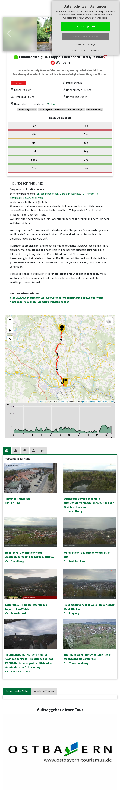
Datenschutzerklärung (80, 50)
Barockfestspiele (70, 193)
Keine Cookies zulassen (85, 36)
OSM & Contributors (105, 402)
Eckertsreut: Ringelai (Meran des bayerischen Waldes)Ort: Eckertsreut (26, 609)
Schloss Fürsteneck (46, 193)
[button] (9, 34)
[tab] (7, 450)
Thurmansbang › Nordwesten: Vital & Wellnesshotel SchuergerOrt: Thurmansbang (87, 659)
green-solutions (88, 402)
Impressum (95, 50)
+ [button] (10, 320)
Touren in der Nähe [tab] (16, 691)
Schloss (52, 104)
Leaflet (43, 402)
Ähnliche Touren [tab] (44, 691)
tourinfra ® (63, 402)
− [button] (10, 325)
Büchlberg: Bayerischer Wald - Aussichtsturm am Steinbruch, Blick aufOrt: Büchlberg (30, 557)
